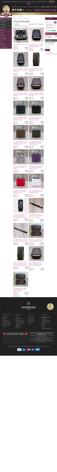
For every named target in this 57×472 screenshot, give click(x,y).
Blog (15, 16)
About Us (17, 317)
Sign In (47, 50)
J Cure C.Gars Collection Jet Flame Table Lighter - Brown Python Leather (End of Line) (36, 143)
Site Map (17, 327)
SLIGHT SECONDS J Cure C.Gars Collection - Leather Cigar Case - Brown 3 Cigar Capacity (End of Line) (35, 264)
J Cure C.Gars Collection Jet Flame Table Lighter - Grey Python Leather (20, 167)
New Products (5, 317)
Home (15, 13)
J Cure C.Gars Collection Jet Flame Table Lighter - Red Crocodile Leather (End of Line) (20, 191)
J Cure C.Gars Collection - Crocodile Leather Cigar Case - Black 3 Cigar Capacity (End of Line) (36, 45)
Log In (29, 323)
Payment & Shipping (19, 321)
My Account (30, 10)
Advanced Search (17, 18)
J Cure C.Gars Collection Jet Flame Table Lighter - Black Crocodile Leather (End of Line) (20, 118)
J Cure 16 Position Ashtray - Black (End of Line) (20, 45)
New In (40, 13)
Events (21, 16)
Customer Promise (19, 320)
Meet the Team (23, 13)
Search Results (26, 18)
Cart (25, 10)
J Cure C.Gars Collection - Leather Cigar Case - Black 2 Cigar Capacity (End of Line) (20, 70)
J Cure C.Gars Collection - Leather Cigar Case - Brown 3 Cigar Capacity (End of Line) (36, 94)
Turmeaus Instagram (6, 324)
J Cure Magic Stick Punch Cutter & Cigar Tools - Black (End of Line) (36, 215)
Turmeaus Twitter (6, 321)
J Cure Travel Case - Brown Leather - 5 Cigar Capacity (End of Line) (36, 240)
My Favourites (31, 320)
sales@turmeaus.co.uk (46, 328)
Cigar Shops (33, 13)
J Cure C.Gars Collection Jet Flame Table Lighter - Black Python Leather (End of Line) (36, 118)
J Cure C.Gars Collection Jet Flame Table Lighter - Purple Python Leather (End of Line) (36, 167)
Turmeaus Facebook (6, 323)
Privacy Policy (51, 1)
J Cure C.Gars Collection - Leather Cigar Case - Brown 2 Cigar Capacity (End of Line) (20, 94)
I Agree (29, 3)
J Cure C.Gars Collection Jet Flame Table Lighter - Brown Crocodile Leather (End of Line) (20, 143)
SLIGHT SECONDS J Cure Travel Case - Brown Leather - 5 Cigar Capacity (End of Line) (19, 289)
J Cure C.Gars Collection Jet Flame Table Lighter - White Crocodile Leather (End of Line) (36, 191)
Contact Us (4, 326)
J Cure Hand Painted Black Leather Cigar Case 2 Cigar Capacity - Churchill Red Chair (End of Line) (20, 216)
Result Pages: (16, 296)
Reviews (47, 13)
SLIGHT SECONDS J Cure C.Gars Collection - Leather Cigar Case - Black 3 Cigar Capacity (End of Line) (20, 264)
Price (29, 25)
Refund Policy (18, 326)
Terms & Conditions (19, 323)
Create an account (49, 52)
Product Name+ (24, 25)
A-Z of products (5, 320)
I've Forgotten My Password (51, 54)
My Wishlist (30, 321)
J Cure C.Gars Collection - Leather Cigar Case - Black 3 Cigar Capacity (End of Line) (36, 70)
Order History (31, 318)
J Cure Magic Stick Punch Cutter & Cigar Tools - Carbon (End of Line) (20, 240)
